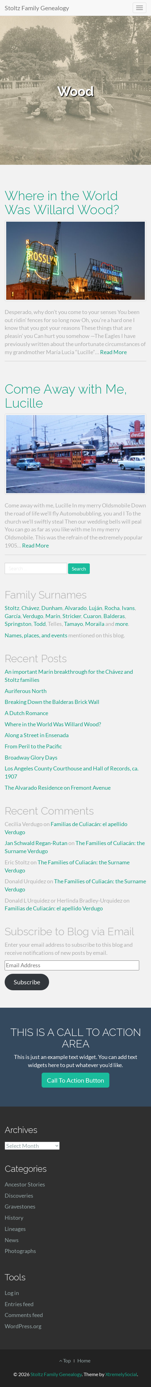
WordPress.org (23, 1326)
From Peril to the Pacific (33, 746)
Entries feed (19, 1304)
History (14, 1217)
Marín (52, 616)
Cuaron (92, 616)
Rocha (112, 607)
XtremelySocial (121, 1374)
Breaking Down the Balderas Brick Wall (52, 701)
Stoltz (12, 607)
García (13, 616)
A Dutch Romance (26, 713)
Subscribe (27, 982)
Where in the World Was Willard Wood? (62, 202)
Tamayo (73, 623)
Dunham (51, 607)
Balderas (114, 616)
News (12, 1240)
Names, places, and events (36, 635)
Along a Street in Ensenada (37, 735)
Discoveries (19, 1195)
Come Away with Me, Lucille (66, 396)
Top (65, 1360)
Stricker (71, 616)
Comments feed (24, 1314)
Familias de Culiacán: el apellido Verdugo (54, 908)
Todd (40, 623)
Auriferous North (26, 690)
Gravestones (20, 1206)
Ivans (128, 607)
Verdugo (33, 616)
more (121, 623)
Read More (113, 352)
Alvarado (76, 607)
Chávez (30, 607)
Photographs (20, 1250)
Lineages (15, 1228)
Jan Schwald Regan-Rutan (36, 842)
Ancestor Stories (25, 1184)
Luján (95, 607)
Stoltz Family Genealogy (37, 8)
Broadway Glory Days (31, 757)
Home (83, 1360)
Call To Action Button (75, 1080)
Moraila (94, 623)
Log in (12, 1292)
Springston (18, 623)
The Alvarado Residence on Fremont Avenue (58, 787)
